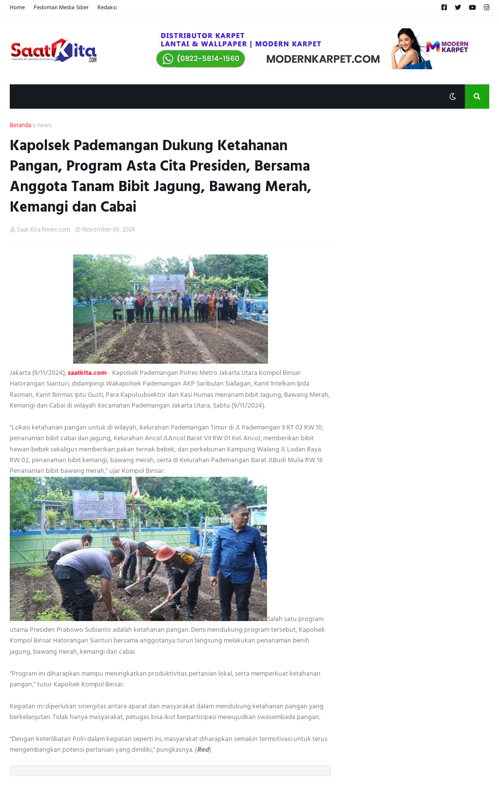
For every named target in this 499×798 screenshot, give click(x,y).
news (44, 126)
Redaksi (107, 7)
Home (17, 7)
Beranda (20, 126)
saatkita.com (87, 372)
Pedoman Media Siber (61, 7)
